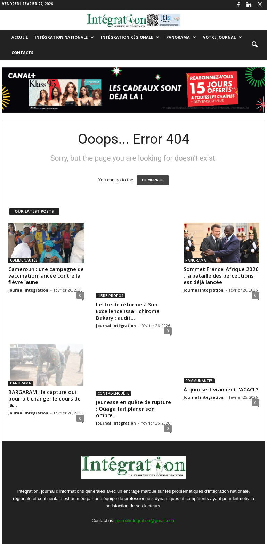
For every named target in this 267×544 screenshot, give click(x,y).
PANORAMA (181, 37)
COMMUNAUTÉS (24, 260)
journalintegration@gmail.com (146, 520)
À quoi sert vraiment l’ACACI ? (221, 389)
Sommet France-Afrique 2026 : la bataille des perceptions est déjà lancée (221, 275)
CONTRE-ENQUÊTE (113, 393)
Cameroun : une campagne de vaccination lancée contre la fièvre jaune (46, 275)
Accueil (19, 37)
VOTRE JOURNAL (222, 37)
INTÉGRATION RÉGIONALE (130, 37)
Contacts (22, 52)
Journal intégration (28, 290)
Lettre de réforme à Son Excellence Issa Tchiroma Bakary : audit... (128, 311)
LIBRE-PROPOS (110, 295)
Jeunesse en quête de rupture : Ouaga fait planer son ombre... (133, 408)
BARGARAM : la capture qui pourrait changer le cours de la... (44, 398)
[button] (254, 45)
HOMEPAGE (153, 180)
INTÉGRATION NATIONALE (64, 37)
